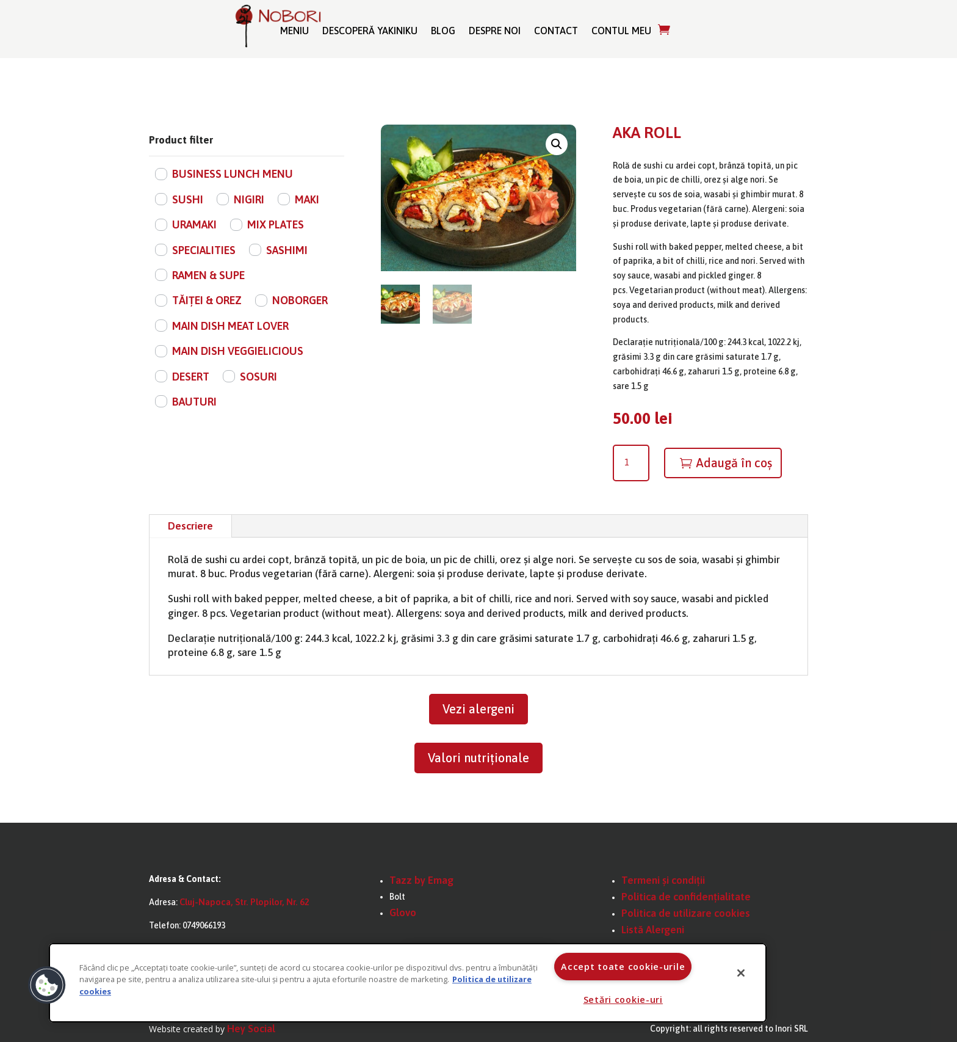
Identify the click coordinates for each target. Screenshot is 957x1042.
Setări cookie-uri (623, 999)
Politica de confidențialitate (686, 897)
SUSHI (187, 199)
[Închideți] (741, 973)
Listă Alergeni (652, 930)
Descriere (190, 526)
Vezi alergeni (478, 709)
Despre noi (495, 30)
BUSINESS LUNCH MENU (232, 173)
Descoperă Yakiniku (369, 30)
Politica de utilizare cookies (685, 913)
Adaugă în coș (734, 463)
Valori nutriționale (478, 758)
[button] (557, 144)
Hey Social (251, 1028)
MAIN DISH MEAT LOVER (230, 325)
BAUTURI (194, 401)
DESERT (190, 376)
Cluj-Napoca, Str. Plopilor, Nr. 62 (244, 902)
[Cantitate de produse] (631, 463)
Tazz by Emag (421, 880)
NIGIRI (249, 199)
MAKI (307, 199)
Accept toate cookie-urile (623, 966)
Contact (556, 30)
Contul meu (621, 30)
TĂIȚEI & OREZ (207, 300)
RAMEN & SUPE (208, 275)
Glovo (402, 912)
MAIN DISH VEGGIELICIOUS (237, 350)
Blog (443, 30)
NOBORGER (300, 300)
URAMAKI (194, 224)
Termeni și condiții (663, 880)
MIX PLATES (275, 224)
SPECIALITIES (204, 250)
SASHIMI (287, 250)
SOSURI (258, 376)
